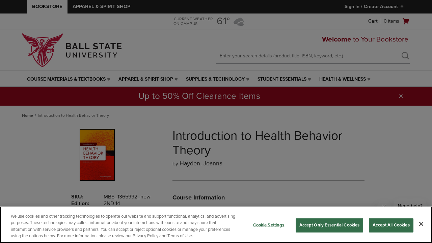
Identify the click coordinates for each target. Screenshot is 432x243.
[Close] (421, 223)
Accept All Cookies (391, 225)
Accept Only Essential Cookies (329, 225)
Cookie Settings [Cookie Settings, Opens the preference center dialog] (269, 225)
